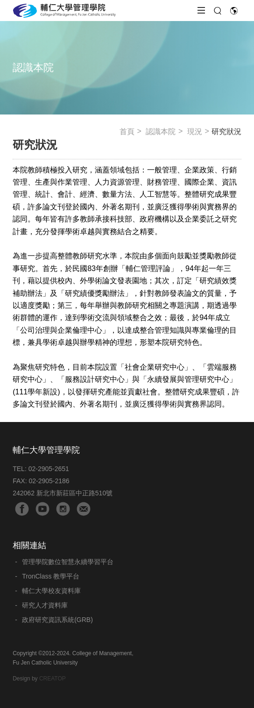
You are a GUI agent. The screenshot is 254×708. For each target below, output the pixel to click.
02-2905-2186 (48, 481)
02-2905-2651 (48, 468)
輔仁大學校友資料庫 (51, 590)
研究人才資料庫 (45, 605)
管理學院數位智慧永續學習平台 (67, 561)
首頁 (127, 132)
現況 (194, 132)
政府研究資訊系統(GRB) (57, 619)
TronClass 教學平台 (50, 576)
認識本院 (161, 132)
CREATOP (52, 678)
